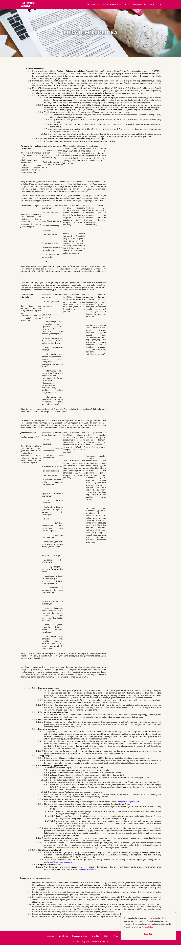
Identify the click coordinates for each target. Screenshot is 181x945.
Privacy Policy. (147, 927)
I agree (148, 934)
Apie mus (91, 4)
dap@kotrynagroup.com (128, 801)
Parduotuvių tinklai (120, 4)
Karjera (149, 4)
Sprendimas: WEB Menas (99, 942)
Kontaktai (138, 4)
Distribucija (102, 4)
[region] (148, 926)
